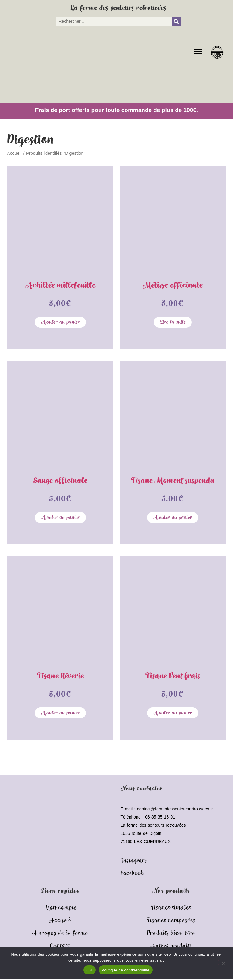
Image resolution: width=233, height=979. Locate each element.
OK (89, 970)
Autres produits (171, 946)
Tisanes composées (171, 921)
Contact (60, 946)
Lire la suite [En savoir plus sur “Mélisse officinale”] (173, 322)
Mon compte (59, 908)
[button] (198, 51)
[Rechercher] (176, 21)
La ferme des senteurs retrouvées (118, 8)
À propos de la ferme (60, 933)
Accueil (14, 153)
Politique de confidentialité (126, 970)
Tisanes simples (171, 908)
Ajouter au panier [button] (60, 322)
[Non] (223, 962)
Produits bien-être (171, 933)
